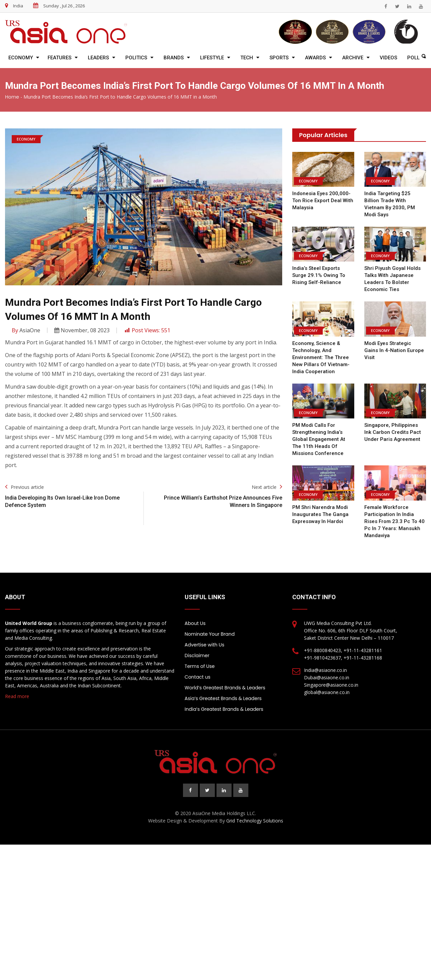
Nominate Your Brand (210, 627)
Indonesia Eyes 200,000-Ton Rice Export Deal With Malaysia (322, 200)
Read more (17, 689)
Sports (279, 58)
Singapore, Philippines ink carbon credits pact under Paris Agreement (395, 425)
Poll (413, 58)
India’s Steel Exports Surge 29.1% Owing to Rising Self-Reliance (318, 268)
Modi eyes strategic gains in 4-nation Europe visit (394, 343)
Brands (174, 58)
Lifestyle (212, 58)
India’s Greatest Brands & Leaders (224, 702)
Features (59, 58)
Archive (352, 58)
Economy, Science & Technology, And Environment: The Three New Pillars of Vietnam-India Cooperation (320, 350)
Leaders (98, 58)
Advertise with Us (204, 637)
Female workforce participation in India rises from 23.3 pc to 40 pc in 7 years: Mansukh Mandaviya (393, 514)
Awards (315, 58)
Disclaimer (197, 648)
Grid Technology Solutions (254, 813)
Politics (136, 58)
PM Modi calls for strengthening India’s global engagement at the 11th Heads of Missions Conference (318, 432)
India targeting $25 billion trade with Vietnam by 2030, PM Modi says (395, 200)
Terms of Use (200, 659)
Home (12, 97)
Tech (246, 58)
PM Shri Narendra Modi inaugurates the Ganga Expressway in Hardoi (320, 507)
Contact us (197, 670)
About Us (195, 616)
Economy (20, 58)
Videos (388, 58)
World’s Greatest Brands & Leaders (225, 680)
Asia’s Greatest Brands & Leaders (223, 691)
